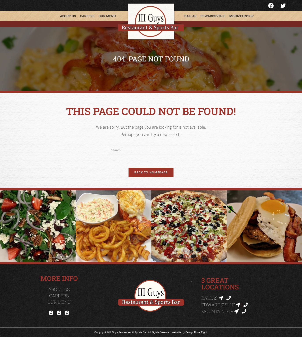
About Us (68, 16)
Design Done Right (196, 332)
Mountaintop (241, 16)
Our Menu (107, 16)
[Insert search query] (151, 150)
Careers (87, 16)
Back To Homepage (151, 172)
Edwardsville (212, 16)
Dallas (190, 16)
